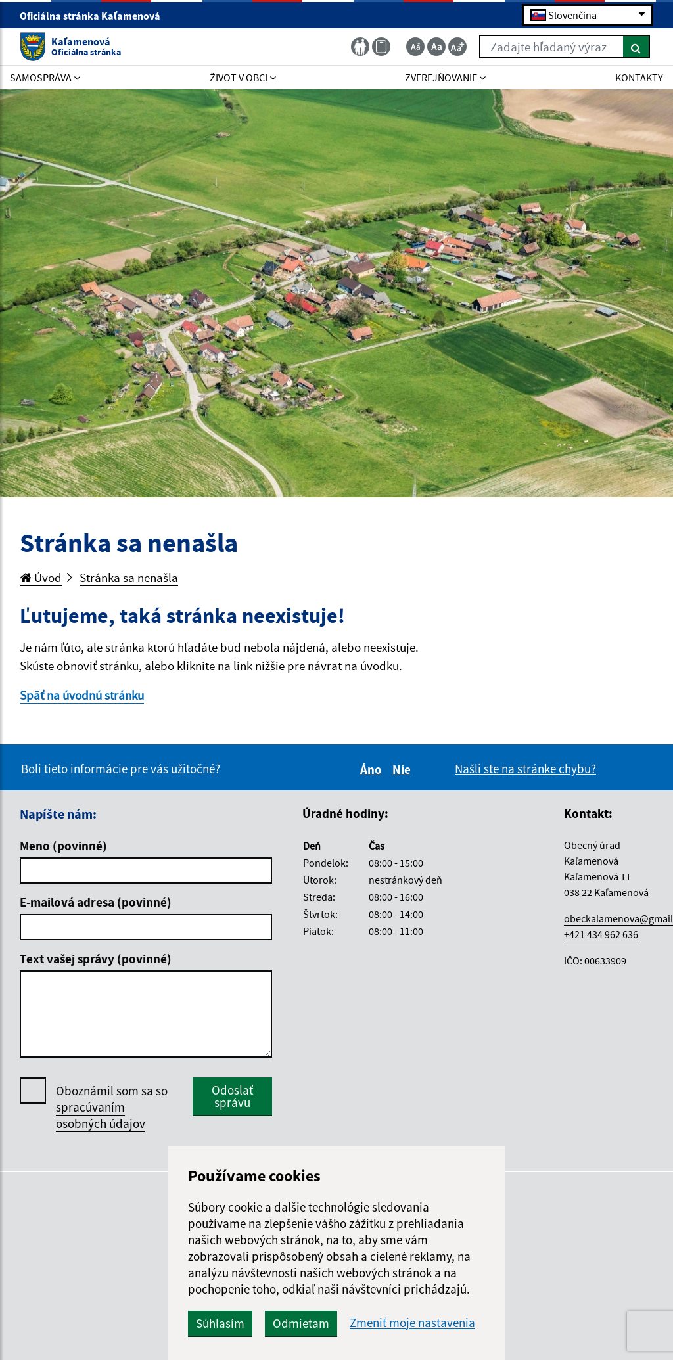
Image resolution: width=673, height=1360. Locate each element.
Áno (373, 769)
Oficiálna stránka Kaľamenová (96, 15)
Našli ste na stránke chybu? (525, 769)
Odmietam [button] (301, 1323)
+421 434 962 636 (601, 934)
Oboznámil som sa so (112, 1107)
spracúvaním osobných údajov (100, 1115)
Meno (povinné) (63, 845)
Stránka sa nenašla (129, 577)
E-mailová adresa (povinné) (96, 902)
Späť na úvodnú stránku (82, 695)
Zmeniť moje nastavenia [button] (412, 1323)
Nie (403, 769)
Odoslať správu (232, 1096)
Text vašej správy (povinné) (96, 958)
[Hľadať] (636, 46)
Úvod (41, 577)
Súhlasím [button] (220, 1323)
